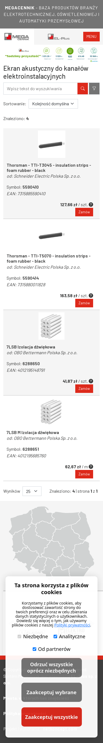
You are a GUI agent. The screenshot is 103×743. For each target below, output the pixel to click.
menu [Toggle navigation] (91, 36)
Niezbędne (33, 636)
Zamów (84, 212)
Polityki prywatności (72, 625)
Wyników (11, 491)
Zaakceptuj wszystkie (51, 717)
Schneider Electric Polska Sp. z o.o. (47, 175)
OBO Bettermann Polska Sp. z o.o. (45, 352)
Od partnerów (52, 649)
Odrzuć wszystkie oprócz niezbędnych (51, 667)
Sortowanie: (14, 103)
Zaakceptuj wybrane (51, 692)
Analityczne (69, 636)
